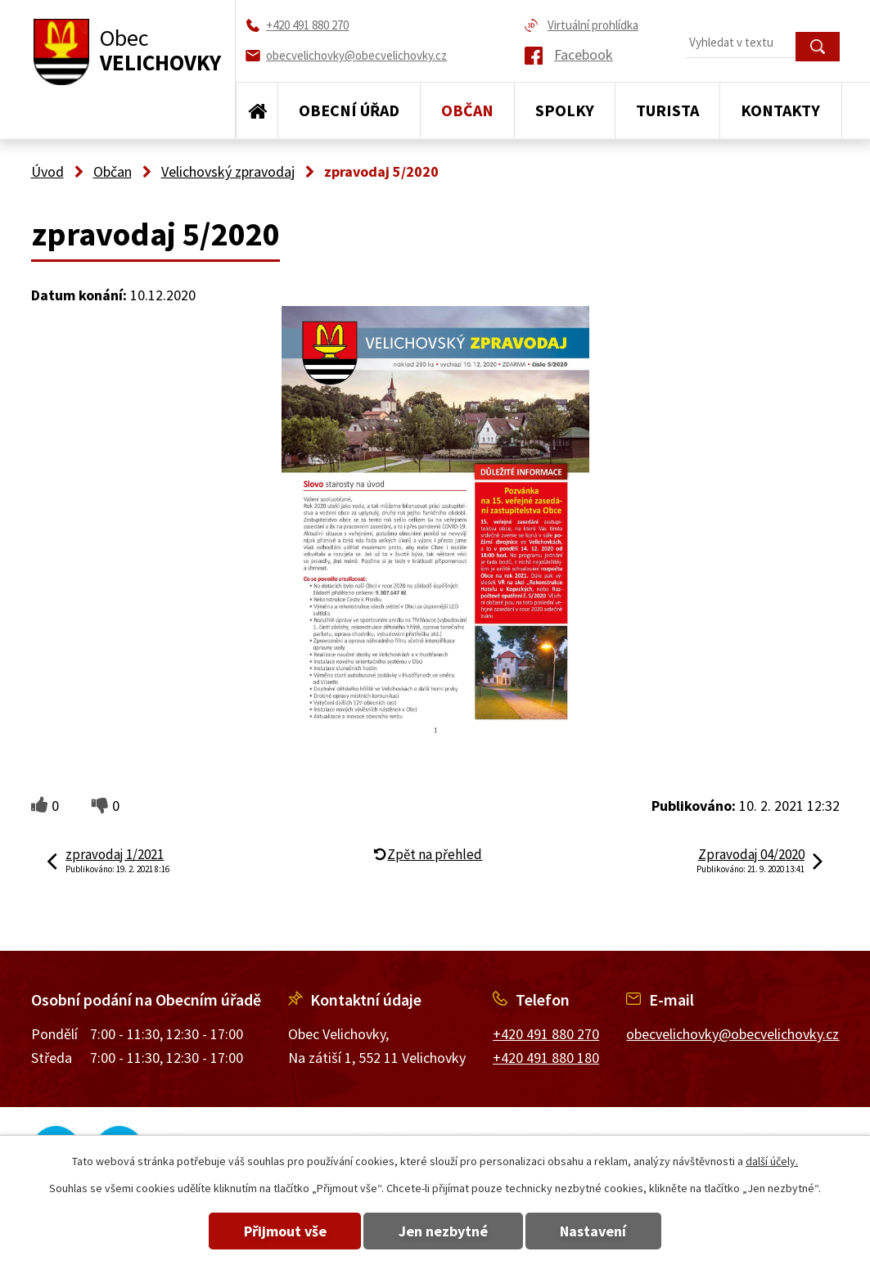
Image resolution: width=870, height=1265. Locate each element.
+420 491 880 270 (546, 1033)
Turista (667, 110)
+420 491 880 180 (546, 1057)
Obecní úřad (349, 110)
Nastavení (597, 1231)
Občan (467, 110)
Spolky (564, 110)
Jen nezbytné (443, 1231)
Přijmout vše (281, 1231)
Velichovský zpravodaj (228, 171)
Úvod (257, 110)
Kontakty (780, 110)
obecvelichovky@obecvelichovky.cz (732, 1033)
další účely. (772, 1161)
